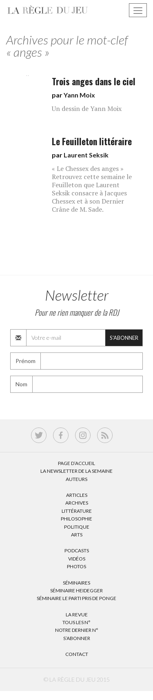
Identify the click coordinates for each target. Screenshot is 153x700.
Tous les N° (76, 622)
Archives (76, 503)
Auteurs (76, 479)
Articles (76, 495)
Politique (76, 527)
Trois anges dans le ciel (93, 81)
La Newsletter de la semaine (76, 471)
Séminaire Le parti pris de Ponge (76, 598)
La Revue (77, 614)
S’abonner (76, 638)
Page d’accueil (76, 463)
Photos (76, 566)
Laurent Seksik (86, 155)
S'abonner (124, 337)
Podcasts (76, 550)
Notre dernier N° (76, 630)
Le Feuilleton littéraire (92, 141)
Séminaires (76, 583)
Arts (76, 535)
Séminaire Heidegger (76, 590)
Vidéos (76, 559)
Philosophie (76, 519)
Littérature (77, 511)
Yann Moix (79, 95)
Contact (76, 654)
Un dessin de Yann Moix (87, 108)
